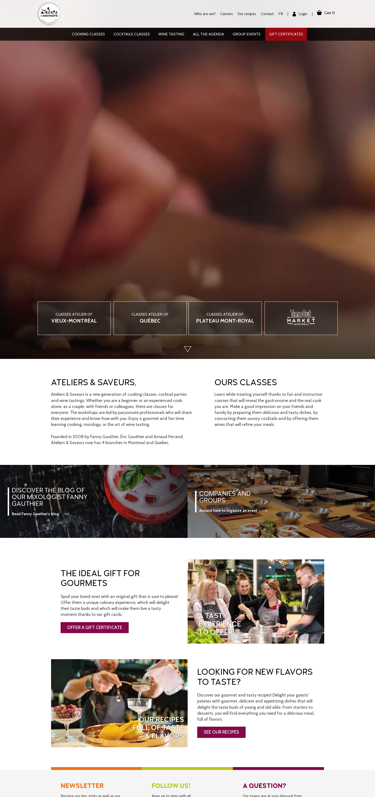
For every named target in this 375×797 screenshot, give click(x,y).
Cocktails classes (132, 34)
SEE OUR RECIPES (221, 732)
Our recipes (244, 13)
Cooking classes (88, 34)
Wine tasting (171, 34)
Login (297, 14)
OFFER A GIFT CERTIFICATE (94, 627)
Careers (223, 13)
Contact (264, 13)
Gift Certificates (286, 34)
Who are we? (202, 13)
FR (278, 13)
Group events (246, 34)
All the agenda (208, 34)
